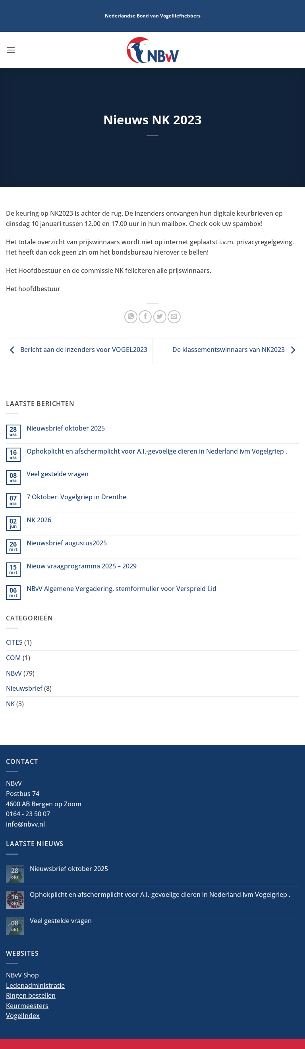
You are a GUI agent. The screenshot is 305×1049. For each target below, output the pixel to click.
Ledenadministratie (35, 985)
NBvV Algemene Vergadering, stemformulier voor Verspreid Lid (121, 589)
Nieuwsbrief (24, 688)
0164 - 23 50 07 (28, 813)
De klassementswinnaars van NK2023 (235, 350)
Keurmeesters (27, 1005)
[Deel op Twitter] (159, 316)
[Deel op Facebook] (145, 316)
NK (10, 703)
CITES (14, 642)
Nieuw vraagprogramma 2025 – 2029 (82, 566)
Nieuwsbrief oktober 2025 (66, 428)
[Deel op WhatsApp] (130, 316)
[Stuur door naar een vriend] (174, 316)
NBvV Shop (22, 975)
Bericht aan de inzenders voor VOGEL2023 (76, 350)
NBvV (14, 673)
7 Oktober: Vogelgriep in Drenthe (76, 497)
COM (13, 657)
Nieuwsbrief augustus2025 (67, 543)
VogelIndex (23, 1015)
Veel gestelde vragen (58, 474)
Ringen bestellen (31, 995)
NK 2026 (39, 520)
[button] (10, 50)
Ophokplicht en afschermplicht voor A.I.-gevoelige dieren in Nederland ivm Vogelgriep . (157, 451)
